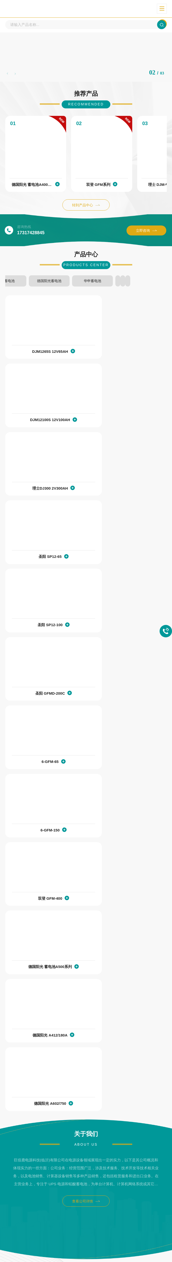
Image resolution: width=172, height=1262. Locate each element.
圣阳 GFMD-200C (124, 493)
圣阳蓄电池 (86, 285)
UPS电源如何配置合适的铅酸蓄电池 (40, 1027)
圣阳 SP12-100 (40, 493)
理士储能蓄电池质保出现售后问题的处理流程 (47, 936)
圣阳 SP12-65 (122, 424)
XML (86, 1255)
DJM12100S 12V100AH (124, 356)
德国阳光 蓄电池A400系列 (41, 190)
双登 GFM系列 (124, 190)
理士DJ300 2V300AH (41, 424)
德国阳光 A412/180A (40, 699)
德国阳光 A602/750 (124, 699)
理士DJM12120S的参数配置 (33, 1164)
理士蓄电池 (31, 285)
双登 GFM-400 (41, 630)
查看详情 (146, 960)
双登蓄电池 (140, 285)
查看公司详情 (86, 797)
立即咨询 (146, 236)
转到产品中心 (86, 211)
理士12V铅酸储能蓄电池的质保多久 (39, 982)
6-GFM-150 (124, 562)
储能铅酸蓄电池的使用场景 (32, 1073)
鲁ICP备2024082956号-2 (109, 1247)
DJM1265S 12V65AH (41, 356)
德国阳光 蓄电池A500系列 (122, 630)
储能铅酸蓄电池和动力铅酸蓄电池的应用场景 (47, 1118)
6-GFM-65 (40, 562)
